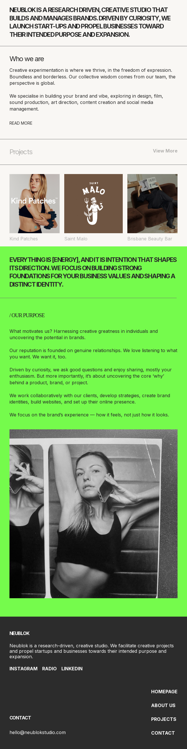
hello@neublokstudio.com (37, 732)
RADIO (49, 668)
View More (165, 150)
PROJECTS (163, 719)
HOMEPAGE (164, 691)
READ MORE (20, 123)
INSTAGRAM (23, 668)
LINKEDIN (72, 668)
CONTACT (163, 733)
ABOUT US (163, 705)
